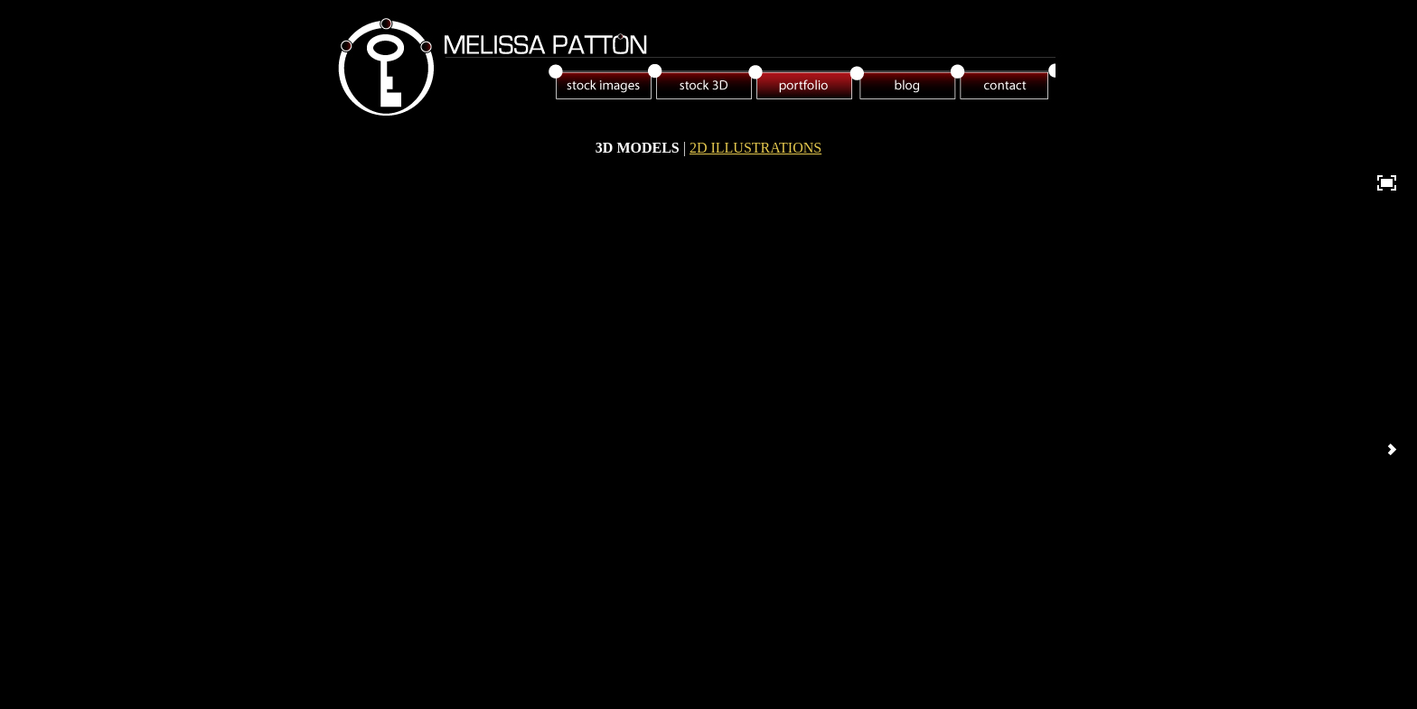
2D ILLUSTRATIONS (755, 147)
